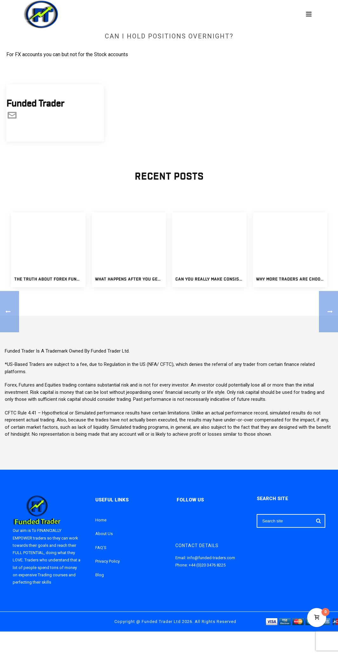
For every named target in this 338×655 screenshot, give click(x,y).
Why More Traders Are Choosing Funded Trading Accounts (291, 279)
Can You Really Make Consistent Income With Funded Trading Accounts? (211, 279)
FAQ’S (100, 547)
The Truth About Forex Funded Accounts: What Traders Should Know (49, 279)
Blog (99, 574)
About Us (104, 533)
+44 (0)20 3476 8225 (207, 565)
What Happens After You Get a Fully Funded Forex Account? (130, 279)
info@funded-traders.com (211, 557)
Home (100, 520)
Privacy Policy (107, 561)
